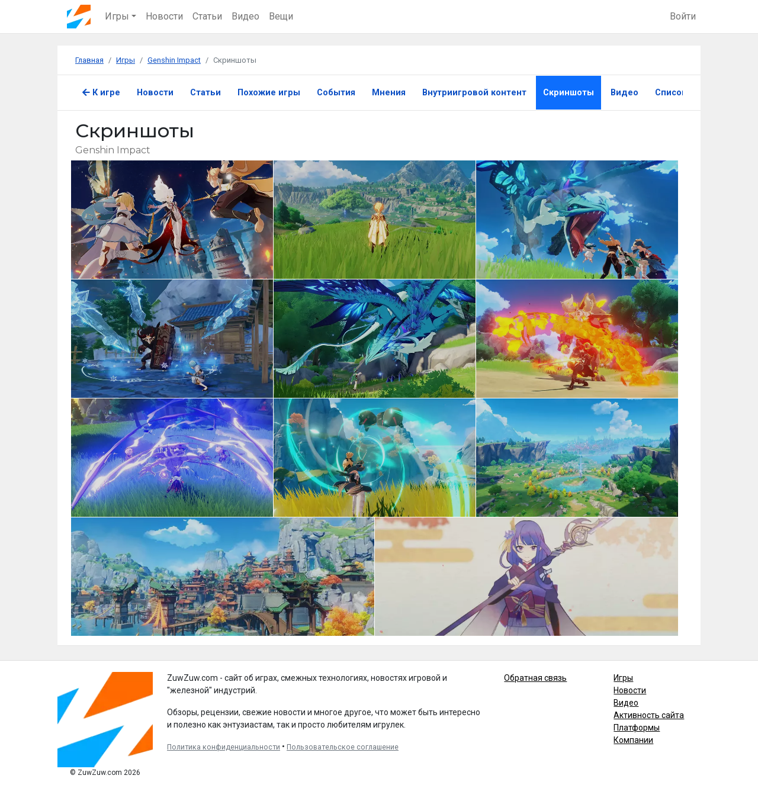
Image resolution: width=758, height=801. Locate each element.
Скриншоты (568, 93)
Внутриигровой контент (474, 93)
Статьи (207, 16)
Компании (633, 740)
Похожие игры (268, 93)
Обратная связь (535, 678)
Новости (164, 16)
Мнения (389, 93)
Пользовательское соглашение (343, 747)
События (336, 93)
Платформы (637, 727)
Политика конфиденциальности (223, 747)
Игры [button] (117, 16)
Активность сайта (649, 715)
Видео (245, 16)
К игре (101, 93)
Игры (623, 678)
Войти (683, 16)
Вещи (281, 16)
